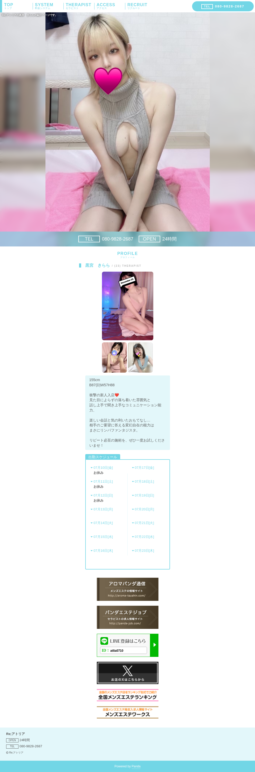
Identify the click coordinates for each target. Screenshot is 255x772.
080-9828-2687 (105, 239)
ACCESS (111, 6)
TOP (18, 6)
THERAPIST (80, 6)
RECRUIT (141, 6)
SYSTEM (49, 6)
